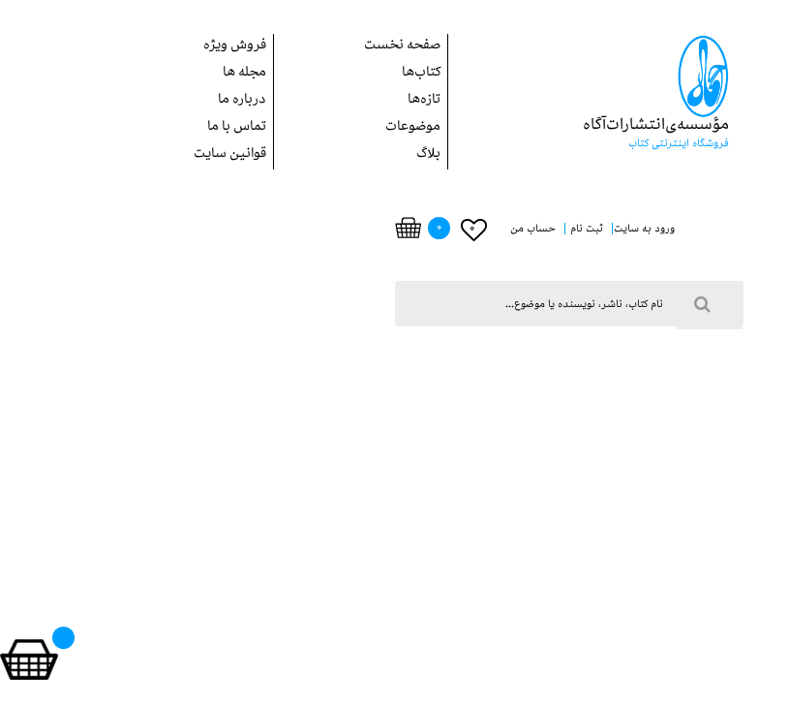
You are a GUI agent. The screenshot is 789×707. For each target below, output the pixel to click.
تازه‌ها (424, 101)
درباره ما (242, 101)
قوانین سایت (230, 155)
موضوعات (412, 128)
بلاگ (428, 155)
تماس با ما (236, 128)
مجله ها (244, 74)
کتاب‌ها (421, 74)
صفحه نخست (402, 47)
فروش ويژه (234, 47)
